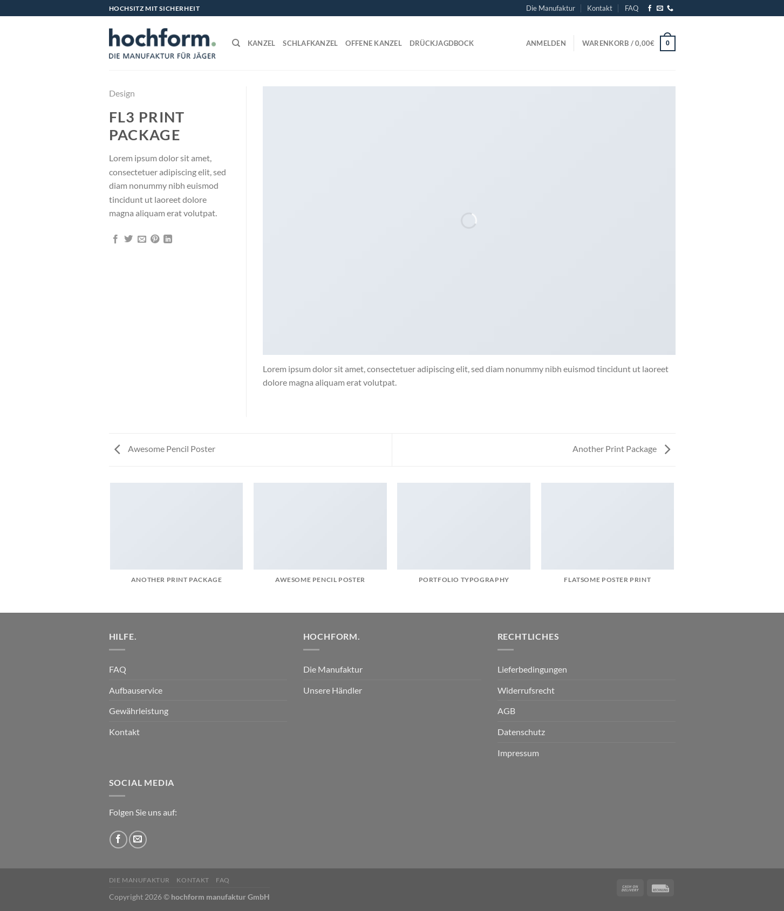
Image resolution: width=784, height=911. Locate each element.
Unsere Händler (332, 690)
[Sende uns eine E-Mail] (660, 8)
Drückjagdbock (442, 43)
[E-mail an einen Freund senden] (142, 239)
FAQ (631, 8)
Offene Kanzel (373, 43)
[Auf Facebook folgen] (649, 8)
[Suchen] (236, 43)
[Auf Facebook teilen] (115, 239)
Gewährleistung (138, 710)
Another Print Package (621, 448)
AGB (506, 710)
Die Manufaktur (550, 8)
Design (122, 93)
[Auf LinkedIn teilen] (167, 239)
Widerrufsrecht (526, 690)
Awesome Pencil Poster (164, 448)
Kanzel (262, 43)
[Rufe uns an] (670, 8)
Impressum (518, 753)
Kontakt (599, 8)
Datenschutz (521, 732)
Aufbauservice (135, 690)
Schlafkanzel (310, 43)
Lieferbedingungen (532, 669)
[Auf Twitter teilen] (128, 239)
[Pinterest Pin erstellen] (155, 239)
